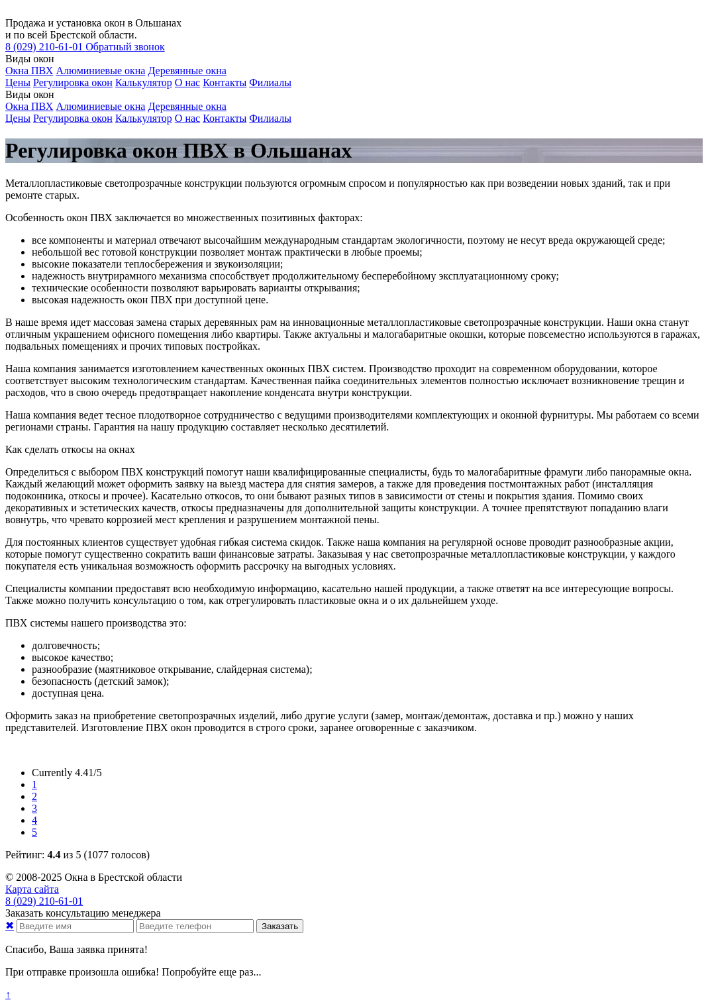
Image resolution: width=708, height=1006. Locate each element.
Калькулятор (143, 82)
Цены (17, 82)
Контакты (224, 82)
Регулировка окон (73, 82)
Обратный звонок (124, 46)
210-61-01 (45, 46)
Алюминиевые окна (100, 70)
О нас (187, 82)
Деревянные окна (187, 70)
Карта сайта (32, 889)
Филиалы (270, 82)
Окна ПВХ (29, 70)
